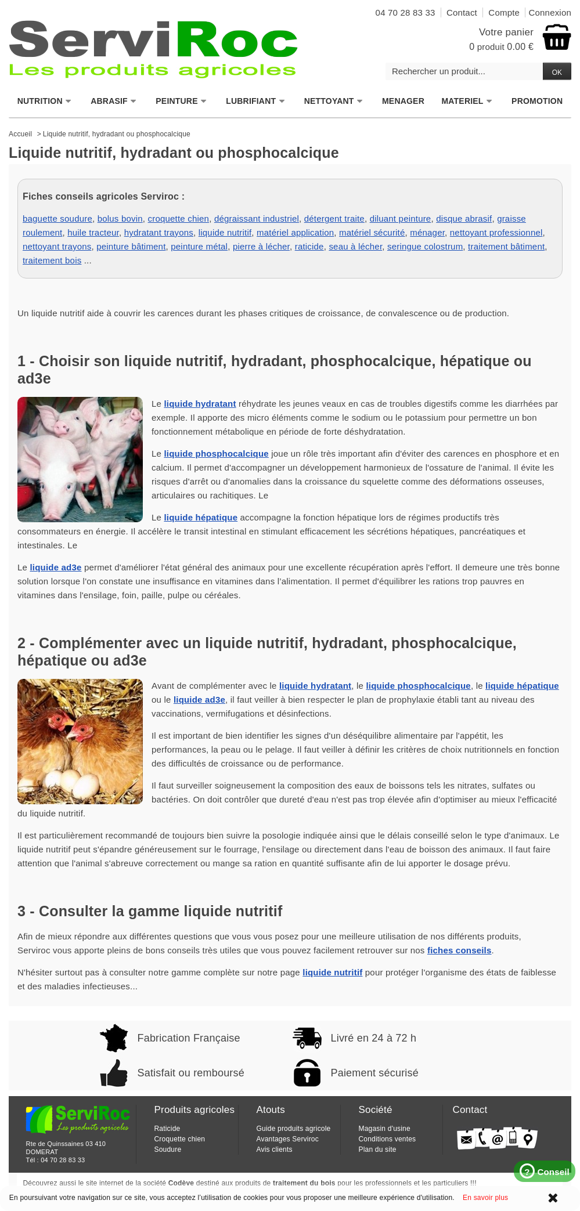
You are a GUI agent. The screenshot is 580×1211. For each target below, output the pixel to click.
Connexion (549, 12)
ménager (427, 232)
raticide (309, 246)
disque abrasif (464, 218)
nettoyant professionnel (496, 232)
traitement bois (52, 260)
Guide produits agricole (293, 1129)
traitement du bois (304, 1183)
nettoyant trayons (57, 246)
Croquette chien (179, 1139)
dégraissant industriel (256, 218)
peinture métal (199, 246)
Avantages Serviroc (287, 1139)
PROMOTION (537, 101)
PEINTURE (181, 101)
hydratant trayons (158, 232)
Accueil (20, 134)
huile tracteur (93, 232)
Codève (181, 1183)
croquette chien (179, 218)
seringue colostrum (425, 246)
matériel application (295, 232)
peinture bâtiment (130, 246)
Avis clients (274, 1149)
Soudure (167, 1149)
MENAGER (403, 101)
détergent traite (334, 218)
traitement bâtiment (506, 246)
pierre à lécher (261, 246)
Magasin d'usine (384, 1129)
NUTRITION (44, 101)
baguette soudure (57, 218)
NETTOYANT (333, 101)
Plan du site (377, 1149)
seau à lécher (355, 246)
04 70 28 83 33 (63, 1159)
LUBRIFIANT (255, 101)
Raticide (167, 1129)
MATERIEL (466, 101)
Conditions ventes (387, 1139)
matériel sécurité (372, 232)
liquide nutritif (225, 232)
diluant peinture (400, 218)
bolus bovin (120, 218)
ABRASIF (114, 101)
